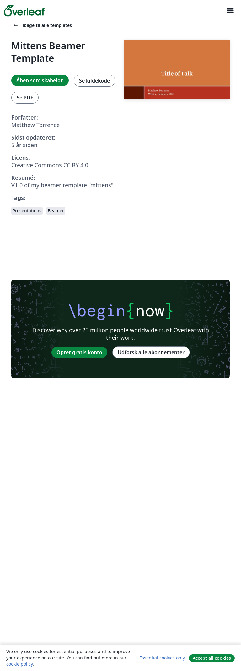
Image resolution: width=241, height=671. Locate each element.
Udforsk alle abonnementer (151, 352)
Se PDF (25, 97)
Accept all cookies (212, 658)
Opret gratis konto (79, 352)
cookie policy (19, 664)
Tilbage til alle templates (42, 25)
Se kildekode (94, 80)
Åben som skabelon (40, 80)
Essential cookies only (162, 658)
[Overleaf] (24, 10)
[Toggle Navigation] (230, 10)
